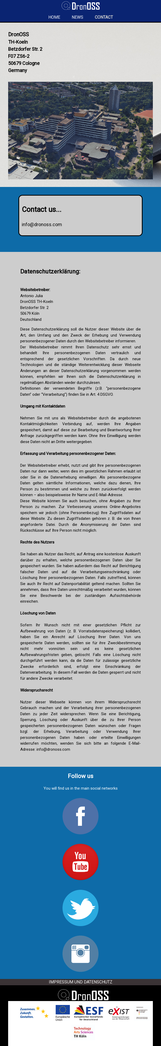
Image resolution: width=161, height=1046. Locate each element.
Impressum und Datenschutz (80, 981)
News (77, 17)
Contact (104, 17)
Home (54, 17)
